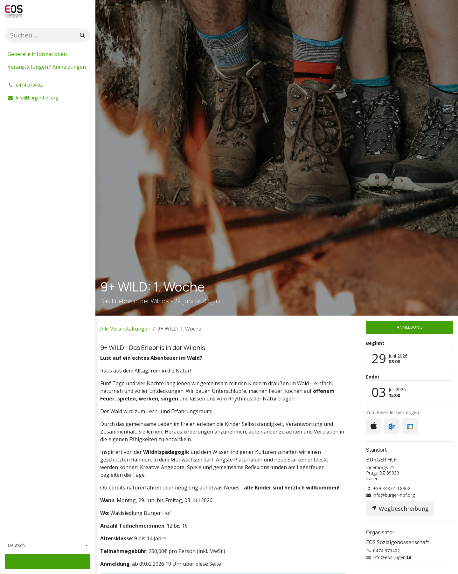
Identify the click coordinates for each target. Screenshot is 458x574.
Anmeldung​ (409, 327)
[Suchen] (82, 35)
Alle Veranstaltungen (125, 328)
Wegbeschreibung (400, 508)
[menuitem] (47, 54)
